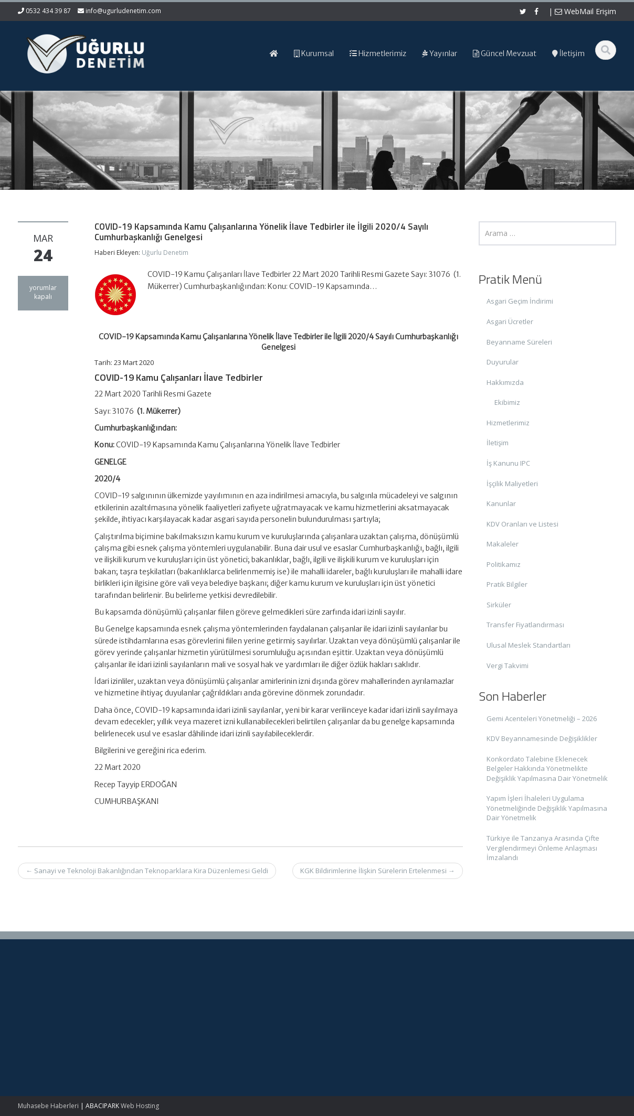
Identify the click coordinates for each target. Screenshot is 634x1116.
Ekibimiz (507, 402)
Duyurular (503, 362)
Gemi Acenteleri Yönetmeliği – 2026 (542, 718)
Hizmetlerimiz (508, 422)
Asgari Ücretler (510, 321)
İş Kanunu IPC (508, 463)
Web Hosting (140, 1105)
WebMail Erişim (585, 11)
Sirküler (499, 604)
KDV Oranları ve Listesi (522, 524)
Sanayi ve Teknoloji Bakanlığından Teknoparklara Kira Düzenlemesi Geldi (147, 870)
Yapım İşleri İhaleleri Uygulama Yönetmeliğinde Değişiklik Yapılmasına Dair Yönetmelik (547, 807)
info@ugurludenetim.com (123, 10)
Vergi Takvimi (508, 665)
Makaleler (503, 544)
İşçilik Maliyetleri (512, 483)
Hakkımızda (505, 382)
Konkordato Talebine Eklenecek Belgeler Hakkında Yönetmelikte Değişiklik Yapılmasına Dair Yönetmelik (547, 768)
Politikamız (504, 564)
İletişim (498, 442)
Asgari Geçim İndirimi (520, 301)
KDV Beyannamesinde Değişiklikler (542, 738)
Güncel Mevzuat (364, 1026)
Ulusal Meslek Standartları (528, 645)
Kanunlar (501, 503)
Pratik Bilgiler (507, 584)
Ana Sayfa (354, 997)
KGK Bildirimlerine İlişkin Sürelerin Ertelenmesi (377, 870)
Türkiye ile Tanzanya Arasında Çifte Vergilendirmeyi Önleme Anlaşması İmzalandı (543, 847)
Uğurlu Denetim (165, 252)
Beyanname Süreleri (519, 342)
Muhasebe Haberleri (48, 1105)
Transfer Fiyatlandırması (525, 624)
